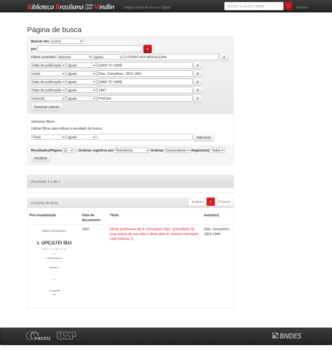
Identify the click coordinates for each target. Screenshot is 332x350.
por (34, 49)
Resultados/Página (46, 150)
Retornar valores (47, 107)
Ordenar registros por (96, 150)
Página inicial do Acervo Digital (146, 7)
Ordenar (157, 150)
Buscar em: (40, 41)
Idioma (302, 7)
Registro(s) (200, 150)
